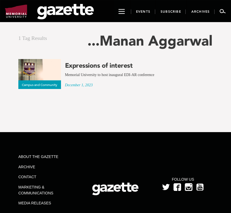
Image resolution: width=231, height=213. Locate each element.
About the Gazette (38, 156)
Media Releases (34, 203)
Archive (26, 167)
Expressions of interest (99, 65)
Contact (27, 177)
